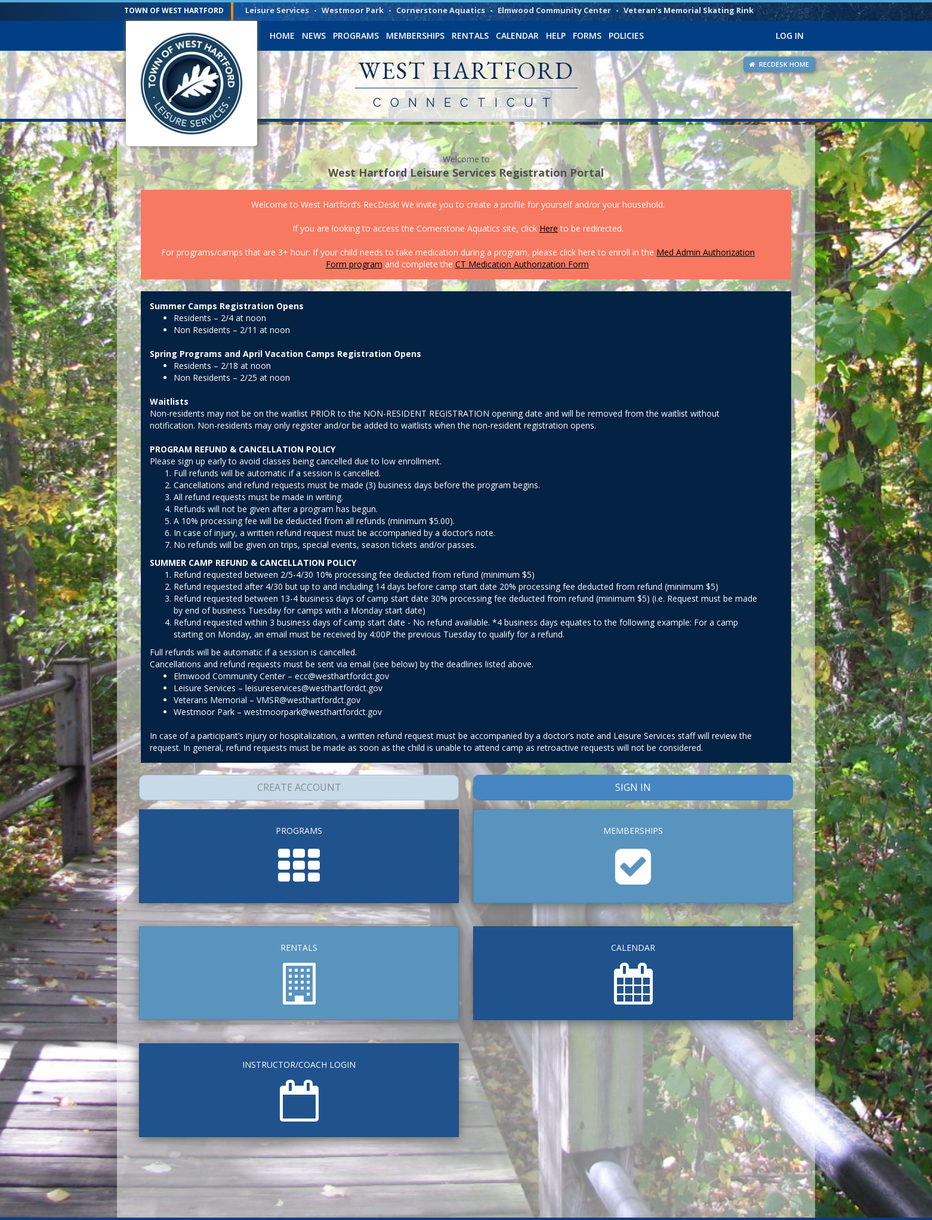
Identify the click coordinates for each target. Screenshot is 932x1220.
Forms (587, 35)
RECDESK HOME (779, 64)
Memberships (415, 35)
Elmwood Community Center (554, 10)
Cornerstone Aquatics (440, 10)
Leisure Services (277, 10)
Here (548, 228)
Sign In (633, 787)
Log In (790, 35)
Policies (626, 35)
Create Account (299, 787)
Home (282, 35)
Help (556, 35)
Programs (356, 35)
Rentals (470, 35)
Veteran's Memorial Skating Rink (689, 10)
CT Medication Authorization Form (522, 264)
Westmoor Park (353, 10)
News (314, 35)
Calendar (517, 35)
